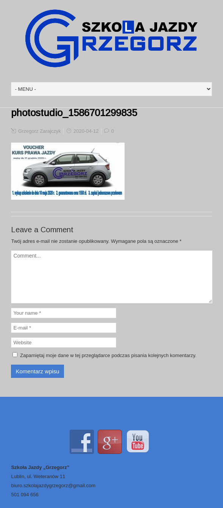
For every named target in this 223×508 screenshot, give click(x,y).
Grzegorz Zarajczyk (39, 131)
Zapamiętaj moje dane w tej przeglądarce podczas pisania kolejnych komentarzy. (108, 355)
